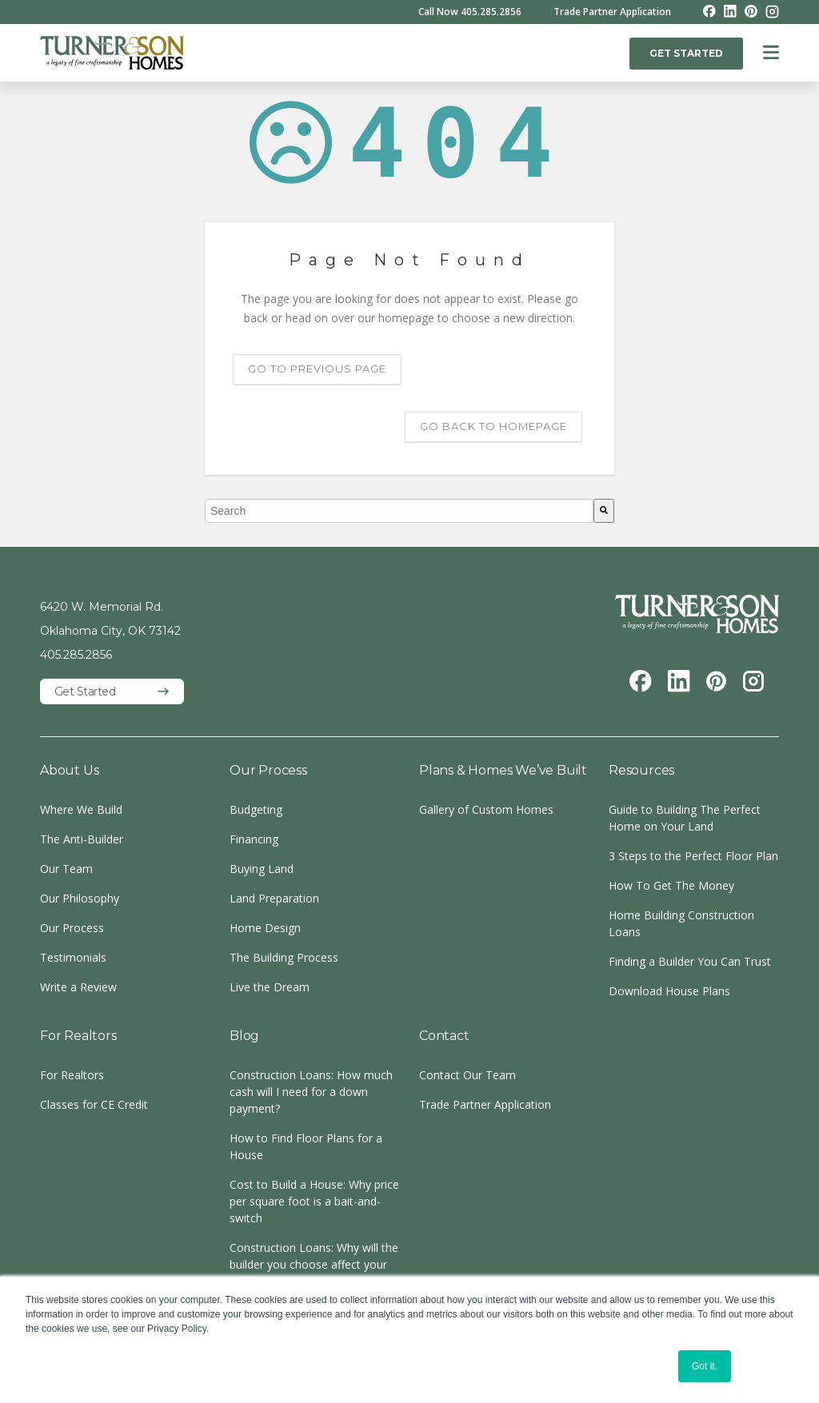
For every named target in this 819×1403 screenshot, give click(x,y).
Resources (641, 770)
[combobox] (399, 511)
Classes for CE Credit (94, 1104)
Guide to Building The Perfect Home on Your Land (685, 818)
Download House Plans (669, 990)
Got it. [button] (704, 1366)
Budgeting (256, 809)
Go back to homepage (493, 426)
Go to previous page (317, 368)
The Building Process (284, 957)
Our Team (66, 868)
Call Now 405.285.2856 (469, 12)
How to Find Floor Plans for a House (306, 1146)
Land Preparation (274, 898)
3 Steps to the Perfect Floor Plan (693, 855)
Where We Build (81, 809)
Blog (244, 1035)
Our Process (72, 927)
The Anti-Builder (81, 839)
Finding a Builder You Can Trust (690, 961)
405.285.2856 (76, 655)
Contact (444, 1035)
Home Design (265, 927)
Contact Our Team (467, 1074)
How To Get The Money (671, 885)
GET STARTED (686, 53)
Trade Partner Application (612, 12)
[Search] (603, 511)
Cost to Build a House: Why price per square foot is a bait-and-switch (314, 1201)
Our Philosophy (79, 898)
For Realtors (78, 1035)
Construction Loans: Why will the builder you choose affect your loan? (314, 1264)
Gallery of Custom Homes (486, 809)
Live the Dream (270, 986)
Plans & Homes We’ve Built (503, 770)
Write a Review (78, 986)
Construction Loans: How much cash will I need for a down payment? (311, 1091)
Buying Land (262, 868)
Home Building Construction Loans (681, 923)
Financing (254, 839)
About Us (69, 770)
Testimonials (73, 957)
